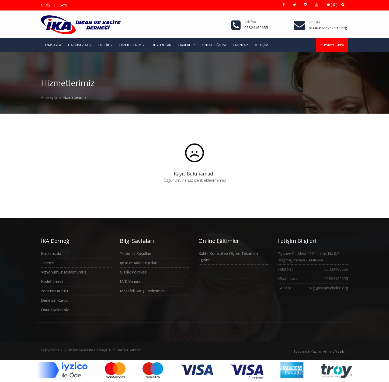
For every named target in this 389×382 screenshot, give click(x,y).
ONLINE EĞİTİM (214, 45)
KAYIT (63, 5)
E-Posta (314, 22)
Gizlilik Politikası (133, 272)
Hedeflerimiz (52, 281)
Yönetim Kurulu (54, 290)
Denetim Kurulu (54, 300)
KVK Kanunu (130, 281)
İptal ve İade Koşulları (138, 262)
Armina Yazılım (335, 351)
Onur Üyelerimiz (55, 309)
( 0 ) (332, 4)
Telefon (250, 22)
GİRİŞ (45, 5)
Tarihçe (47, 262)
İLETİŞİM (261, 45)
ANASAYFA (52, 45)
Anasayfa (49, 97)
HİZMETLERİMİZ (132, 45)
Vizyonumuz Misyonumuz (63, 272)
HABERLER (186, 45)
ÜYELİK (105, 45)
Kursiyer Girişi (332, 44)
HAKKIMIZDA (79, 45)
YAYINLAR (240, 45)
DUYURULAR (161, 45)
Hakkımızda (51, 253)
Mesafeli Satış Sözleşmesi (142, 290)
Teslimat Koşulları (135, 253)
